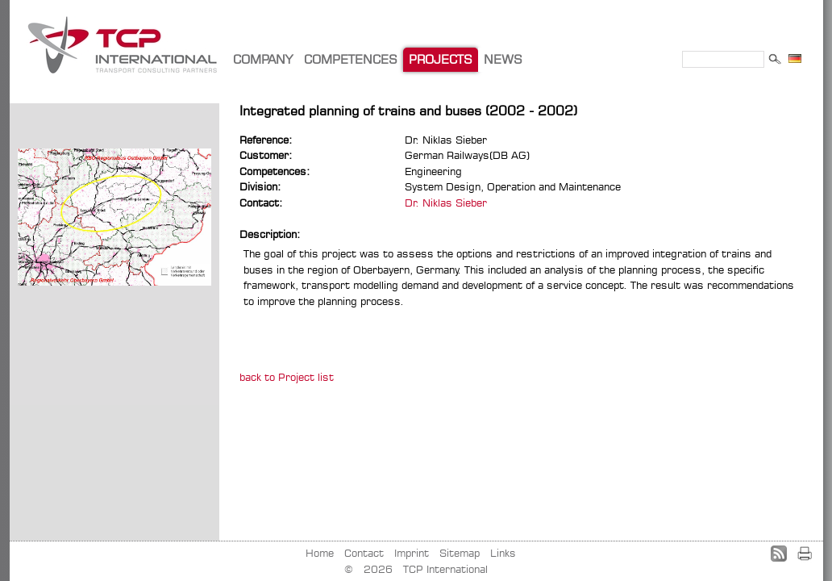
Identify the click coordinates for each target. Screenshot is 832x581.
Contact (364, 552)
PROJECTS (440, 59)
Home (320, 552)
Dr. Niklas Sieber (446, 202)
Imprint (411, 552)
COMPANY (263, 59)
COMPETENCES (350, 59)
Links (503, 552)
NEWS (503, 59)
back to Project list (286, 376)
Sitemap (459, 552)
